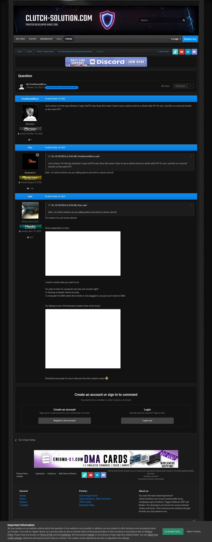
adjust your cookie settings (20, 538)
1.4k (30, 188)
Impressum (40, 474)
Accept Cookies (171, 531)
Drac (30, 147)
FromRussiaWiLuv (30, 99)
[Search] (153, 20)
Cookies (20, 476)
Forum (68, 39)
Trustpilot (24, 505)
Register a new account (65, 420)
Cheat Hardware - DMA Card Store (95, 499)
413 (30, 237)
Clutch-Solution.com (126, 471)
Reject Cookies (194, 531)
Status (32, 39)
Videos (23, 499)
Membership (46, 39)
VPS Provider (85, 502)
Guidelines (73, 535)
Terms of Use (53, 535)
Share (165, 86)
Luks (30, 196)
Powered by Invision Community (151, 479)
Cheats (23, 495)
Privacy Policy (22, 474)
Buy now (20, 39)
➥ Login (176, 39)
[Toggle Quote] (49, 156)
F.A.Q (59, 39)
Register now (190, 39)
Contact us (51, 474)
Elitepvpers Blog (86, 505)
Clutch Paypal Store (88, 495)
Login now (147, 420)
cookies (98, 535)
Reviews (23, 502)
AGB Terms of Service (67, 474)
